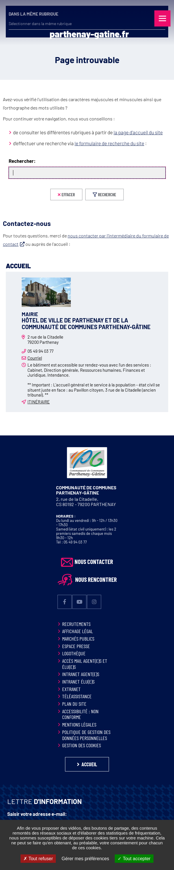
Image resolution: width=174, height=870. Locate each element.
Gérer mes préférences (85, 858)
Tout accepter (134, 858)
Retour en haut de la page (162, 435)
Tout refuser (38, 858)
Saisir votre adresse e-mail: (37, 814)
